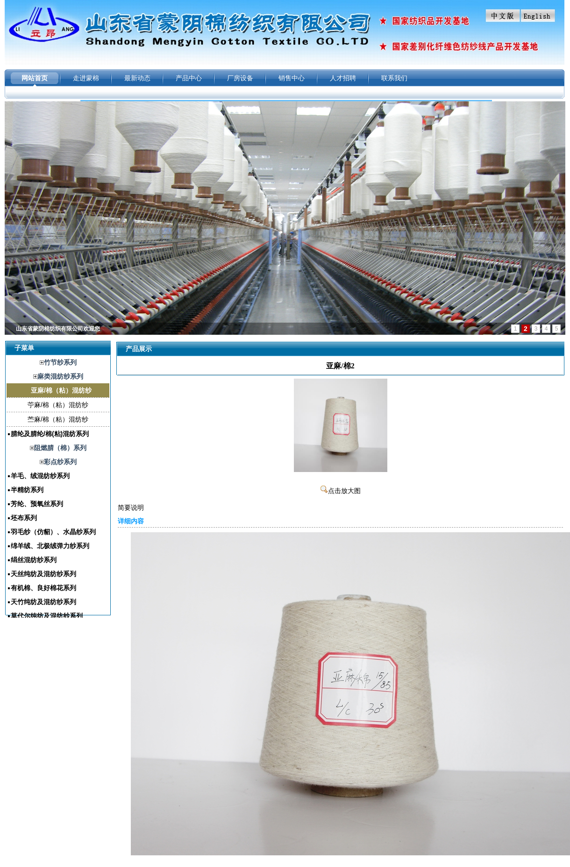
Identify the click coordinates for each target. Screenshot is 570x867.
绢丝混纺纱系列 (34, 560)
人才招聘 (343, 78)
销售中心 (291, 78)
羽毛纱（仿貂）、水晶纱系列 (53, 532)
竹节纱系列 (60, 362)
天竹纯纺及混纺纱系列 (43, 602)
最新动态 (137, 78)
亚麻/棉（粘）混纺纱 (61, 390)
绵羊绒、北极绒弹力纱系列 (50, 546)
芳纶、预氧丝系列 (37, 504)
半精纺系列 (27, 489)
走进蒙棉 (86, 78)
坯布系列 (24, 518)
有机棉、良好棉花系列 (43, 588)
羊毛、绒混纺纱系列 (40, 475)
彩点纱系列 (60, 461)
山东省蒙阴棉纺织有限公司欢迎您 (58, 328)
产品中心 (189, 78)
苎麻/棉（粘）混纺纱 (58, 419)
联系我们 (394, 78)
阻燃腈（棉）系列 (60, 447)
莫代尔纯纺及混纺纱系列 (47, 616)
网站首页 (34, 78)
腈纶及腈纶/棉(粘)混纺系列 (50, 433)
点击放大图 (341, 490)
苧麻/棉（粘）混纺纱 (58, 405)
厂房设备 (240, 78)
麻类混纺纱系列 (60, 376)
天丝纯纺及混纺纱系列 (43, 574)
